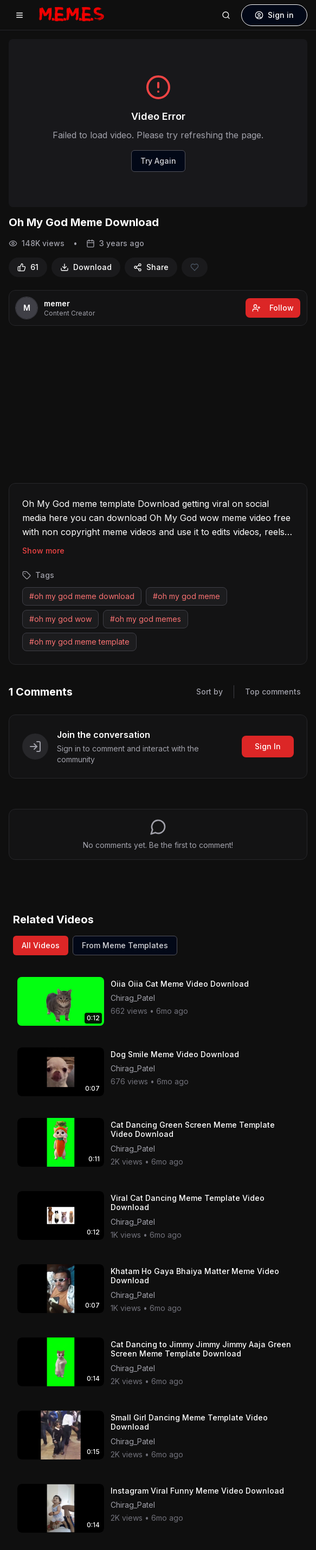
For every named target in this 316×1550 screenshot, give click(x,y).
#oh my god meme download (81, 596)
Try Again (158, 160)
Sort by (209, 691)
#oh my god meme (186, 596)
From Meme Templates (125, 945)
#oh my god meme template (79, 641)
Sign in (274, 15)
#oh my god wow (60, 618)
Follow (273, 307)
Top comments (273, 691)
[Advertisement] (158, 406)
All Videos (41, 945)
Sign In (268, 746)
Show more (43, 550)
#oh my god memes (145, 618)
